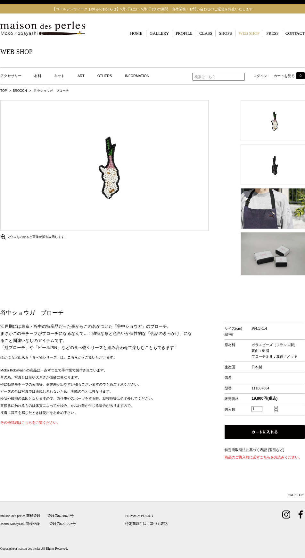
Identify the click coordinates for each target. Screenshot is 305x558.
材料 (37, 76)
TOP (3, 90)
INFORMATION (137, 76)
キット (59, 76)
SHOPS (225, 33)
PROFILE (184, 33)
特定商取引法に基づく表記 (146, 524)
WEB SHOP (249, 33)
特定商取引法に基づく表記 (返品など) (254, 450)
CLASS (205, 33)
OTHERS (104, 76)
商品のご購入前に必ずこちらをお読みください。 (263, 457)
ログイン (260, 76)
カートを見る (289, 75)
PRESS (272, 33)
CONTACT (295, 33)
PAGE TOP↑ (296, 495)
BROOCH (20, 90)
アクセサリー (10, 76)
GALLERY (159, 33)
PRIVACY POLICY (139, 516)
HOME (136, 33)
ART (81, 76)
